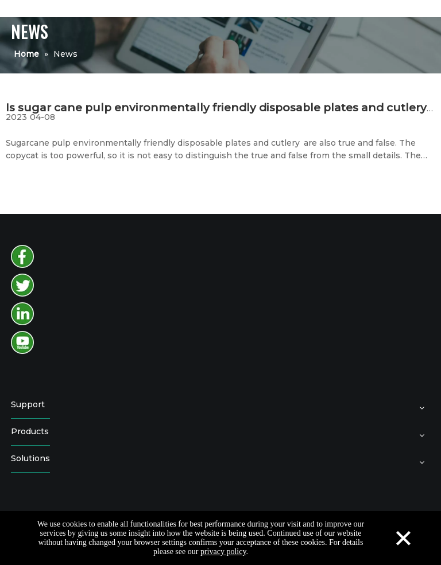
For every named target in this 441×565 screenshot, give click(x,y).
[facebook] (22, 256)
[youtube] (22, 342)
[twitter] (22, 285)
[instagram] (22, 313)
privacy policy (223, 551)
